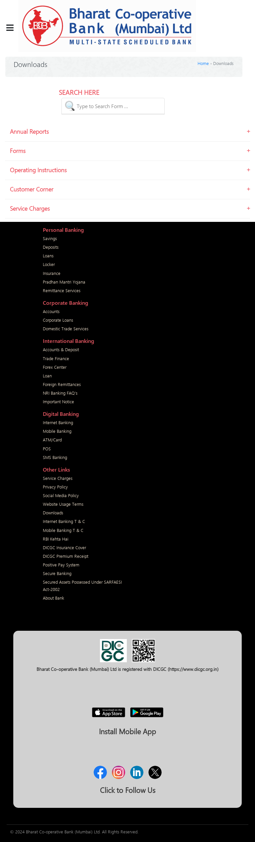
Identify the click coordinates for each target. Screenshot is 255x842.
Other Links (56, 469)
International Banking (68, 340)
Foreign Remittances (62, 384)
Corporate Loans (58, 320)
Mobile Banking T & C (63, 530)
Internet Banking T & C (64, 521)
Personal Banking (63, 229)
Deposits (50, 247)
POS (47, 448)
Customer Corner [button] (31, 189)
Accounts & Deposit (61, 349)
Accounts (51, 311)
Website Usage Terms (63, 504)
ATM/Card (52, 439)
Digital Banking (61, 413)
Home (203, 63)
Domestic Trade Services (65, 328)
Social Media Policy (61, 495)
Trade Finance (56, 358)
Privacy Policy (55, 486)
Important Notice (58, 401)
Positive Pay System (61, 564)
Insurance (51, 273)
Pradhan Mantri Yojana (64, 282)
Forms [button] (18, 151)
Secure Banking (57, 573)
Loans (48, 255)
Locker (49, 264)
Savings (50, 238)
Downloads (53, 512)
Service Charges (57, 478)
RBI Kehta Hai (55, 539)
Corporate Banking (65, 302)
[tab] (127, 133)
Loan (47, 375)
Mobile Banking (57, 431)
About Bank (53, 598)
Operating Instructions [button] (38, 170)
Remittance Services (61, 290)
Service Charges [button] (30, 208)
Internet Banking (58, 422)
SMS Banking (55, 457)
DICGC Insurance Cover (64, 547)
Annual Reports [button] (29, 131)
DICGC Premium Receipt (65, 556)
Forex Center (54, 367)
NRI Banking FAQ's (60, 393)
